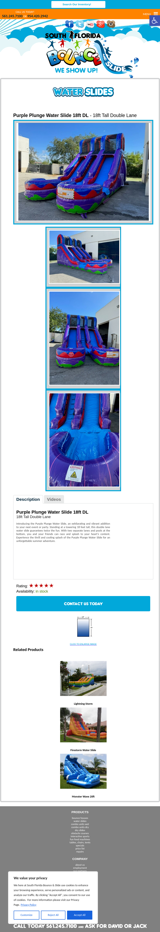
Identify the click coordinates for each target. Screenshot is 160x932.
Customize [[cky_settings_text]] (27, 915)
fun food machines (80, 839)
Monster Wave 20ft (83, 796)
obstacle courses (80, 833)
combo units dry (80, 827)
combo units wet (80, 824)
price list (80, 848)
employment (80, 867)
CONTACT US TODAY (83, 603)
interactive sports (80, 836)
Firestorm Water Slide (83, 750)
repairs (80, 851)
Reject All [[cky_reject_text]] (53, 915)
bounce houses (80, 817)
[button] (154, 20)
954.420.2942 (37, 16)
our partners (80, 870)
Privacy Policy (28, 905)
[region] (53, 897)
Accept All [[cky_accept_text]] (80, 915)
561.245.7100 (12, 16)
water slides (80, 821)
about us (80, 864)
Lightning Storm (83, 704)
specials (80, 845)
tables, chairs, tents (80, 842)
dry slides (80, 830)
